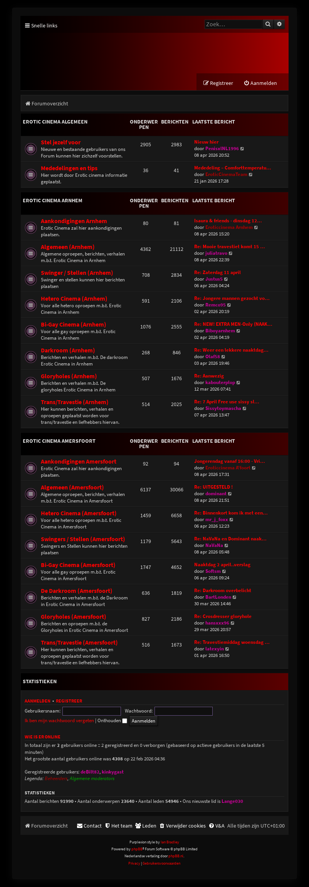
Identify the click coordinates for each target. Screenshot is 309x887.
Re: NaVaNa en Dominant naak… (230, 539)
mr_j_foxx (216, 519)
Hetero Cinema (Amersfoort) (79, 513)
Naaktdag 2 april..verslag (222, 565)
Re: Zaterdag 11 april (217, 272)
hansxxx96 (217, 623)
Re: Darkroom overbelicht (222, 590)
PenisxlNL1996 (222, 149)
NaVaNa (214, 545)
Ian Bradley (170, 842)
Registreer (69, 701)
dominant (216, 494)
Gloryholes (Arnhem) (69, 376)
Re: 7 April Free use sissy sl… (226, 402)
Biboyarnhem (220, 331)
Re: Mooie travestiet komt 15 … (229, 247)
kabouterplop (220, 382)
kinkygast (113, 772)
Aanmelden (37, 701)
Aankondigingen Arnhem (74, 221)
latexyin (214, 649)
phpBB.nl (175, 856)
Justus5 (214, 279)
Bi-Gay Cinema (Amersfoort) (78, 565)
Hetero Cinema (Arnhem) (74, 299)
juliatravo (216, 253)
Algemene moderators (92, 779)
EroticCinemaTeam (226, 174)
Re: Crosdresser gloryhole (223, 616)
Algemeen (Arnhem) (68, 247)
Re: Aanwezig (209, 376)
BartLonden (218, 597)
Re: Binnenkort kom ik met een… (231, 513)
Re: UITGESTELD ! (213, 487)
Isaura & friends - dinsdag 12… (228, 221)
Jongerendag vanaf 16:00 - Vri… (229, 461)
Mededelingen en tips (69, 168)
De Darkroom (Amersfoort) (77, 591)
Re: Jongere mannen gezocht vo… (232, 298)
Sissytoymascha (223, 408)
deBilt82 (90, 772)
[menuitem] (260, 84)
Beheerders (56, 779)
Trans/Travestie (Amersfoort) (79, 643)
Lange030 (232, 801)
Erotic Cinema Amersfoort (59, 441)
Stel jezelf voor (61, 142)
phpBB (137, 849)
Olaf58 (212, 357)
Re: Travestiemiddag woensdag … (232, 642)
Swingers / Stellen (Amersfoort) (83, 539)
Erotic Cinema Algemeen (55, 121)
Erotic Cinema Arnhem (52, 200)
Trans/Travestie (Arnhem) (75, 402)
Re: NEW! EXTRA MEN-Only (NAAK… (233, 324)
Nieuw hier (206, 142)
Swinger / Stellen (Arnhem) (77, 273)
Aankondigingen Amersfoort (78, 462)
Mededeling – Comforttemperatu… (232, 168)
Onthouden (268, 711)
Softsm (213, 571)
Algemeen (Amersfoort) (72, 487)
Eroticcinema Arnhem (229, 227)
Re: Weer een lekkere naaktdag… (231, 350)
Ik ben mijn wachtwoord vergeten (215, 711)
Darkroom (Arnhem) (68, 350)
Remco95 (215, 305)
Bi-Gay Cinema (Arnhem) (73, 324)
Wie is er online (42, 737)
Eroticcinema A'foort (227, 468)
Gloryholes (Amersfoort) (73, 617)
